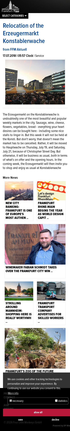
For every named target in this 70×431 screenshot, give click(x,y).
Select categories (13, 15)
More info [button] (13, 393)
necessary (17, 401)
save (20, 419)
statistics (61, 401)
